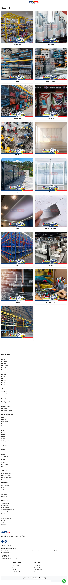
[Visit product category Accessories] (17, 28)
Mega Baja (42, 578)
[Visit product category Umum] (17, 323)
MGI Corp (35, 578)
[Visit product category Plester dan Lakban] (51, 212)
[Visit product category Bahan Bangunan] (51, 65)
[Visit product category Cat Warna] (51, 102)
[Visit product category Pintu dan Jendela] (51, 175)
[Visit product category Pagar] (17, 175)
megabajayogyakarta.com (11, 558)
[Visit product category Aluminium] (51, 28)
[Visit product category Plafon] (17, 212)
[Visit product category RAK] (17, 249)
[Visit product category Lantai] (51, 139)
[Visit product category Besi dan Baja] (17, 102)
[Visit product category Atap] (17, 65)
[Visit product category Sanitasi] (51, 249)
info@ (3, 558)
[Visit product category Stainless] (17, 286)
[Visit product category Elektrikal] (17, 139)
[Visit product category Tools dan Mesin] (51, 286)
